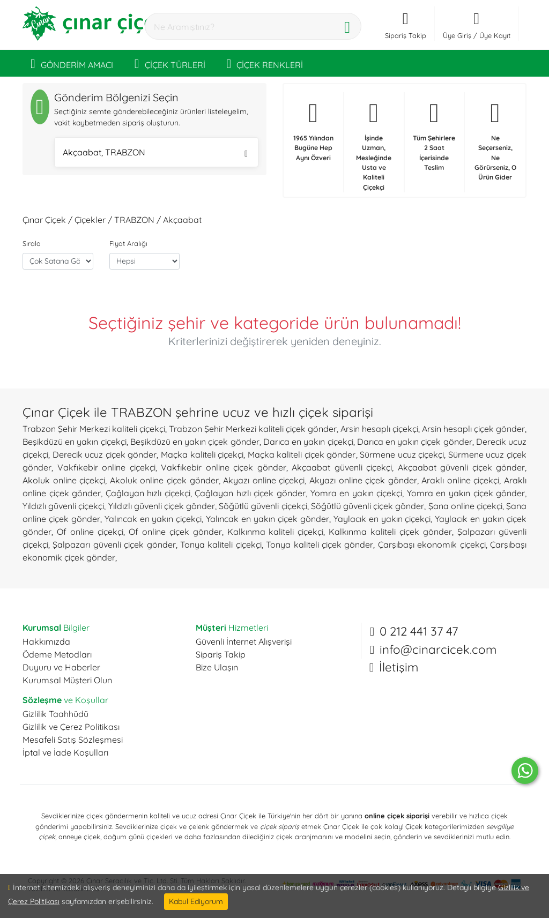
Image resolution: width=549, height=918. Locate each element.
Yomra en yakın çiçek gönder (466, 493)
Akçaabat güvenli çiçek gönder (461, 467)
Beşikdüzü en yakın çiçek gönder (194, 441)
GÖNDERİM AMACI (72, 63)
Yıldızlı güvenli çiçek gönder (162, 506)
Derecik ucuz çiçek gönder (105, 454)
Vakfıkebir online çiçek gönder (223, 467)
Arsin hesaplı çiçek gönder (473, 428)
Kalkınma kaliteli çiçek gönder (390, 531)
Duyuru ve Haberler (61, 667)
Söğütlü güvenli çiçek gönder (368, 506)
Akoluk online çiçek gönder (164, 480)
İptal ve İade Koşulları (65, 752)
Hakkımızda (46, 641)
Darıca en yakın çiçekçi (308, 441)
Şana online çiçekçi (465, 506)
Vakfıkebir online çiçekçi (106, 467)
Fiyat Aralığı (128, 243)
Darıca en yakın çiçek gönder (414, 441)
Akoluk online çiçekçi (64, 480)
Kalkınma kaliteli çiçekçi (275, 531)
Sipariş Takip (221, 654)
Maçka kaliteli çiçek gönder (302, 454)
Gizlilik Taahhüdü (55, 713)
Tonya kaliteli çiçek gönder (319, 544)
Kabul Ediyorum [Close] (196, 901)
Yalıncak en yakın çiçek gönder (267, 518)
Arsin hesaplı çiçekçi (379, 428)
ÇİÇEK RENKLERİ (265, 63)
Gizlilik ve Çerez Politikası (71, 726)
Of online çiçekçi (90, 531)
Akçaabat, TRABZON (155, 153)
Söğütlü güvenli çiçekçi (263, 506)
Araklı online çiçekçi (460, 480)
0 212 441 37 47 (419, 631)
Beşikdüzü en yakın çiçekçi (75, 441)
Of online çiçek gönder (175, 531)
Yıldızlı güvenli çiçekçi (63, 506)
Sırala (32, 243)
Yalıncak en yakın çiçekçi (153, 518)
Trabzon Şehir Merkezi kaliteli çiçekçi (94, 428)
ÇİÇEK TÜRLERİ (170, 63)
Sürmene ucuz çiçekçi (402, 454)
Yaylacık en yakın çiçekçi (382, 518)
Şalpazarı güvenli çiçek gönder (114, 544)
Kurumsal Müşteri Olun (67, 680)
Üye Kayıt (494, 35)
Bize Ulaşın (217, 667)
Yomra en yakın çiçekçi (356, 493)
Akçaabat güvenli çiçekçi (342, 467)
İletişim (398, 667)
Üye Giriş (457, 35)
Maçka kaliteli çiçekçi (202, 454)
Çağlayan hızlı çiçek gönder (250, 493)
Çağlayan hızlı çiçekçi (148, 493)
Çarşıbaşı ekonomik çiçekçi (432, 544)
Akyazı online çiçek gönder (363, 480)
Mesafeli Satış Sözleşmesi (73, 739)
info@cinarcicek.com (438, 649)
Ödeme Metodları (57, 654)
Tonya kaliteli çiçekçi (221, 544)
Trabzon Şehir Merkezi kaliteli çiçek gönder (253, 428)
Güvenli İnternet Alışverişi (244, 641)
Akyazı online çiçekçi (264, 480)
